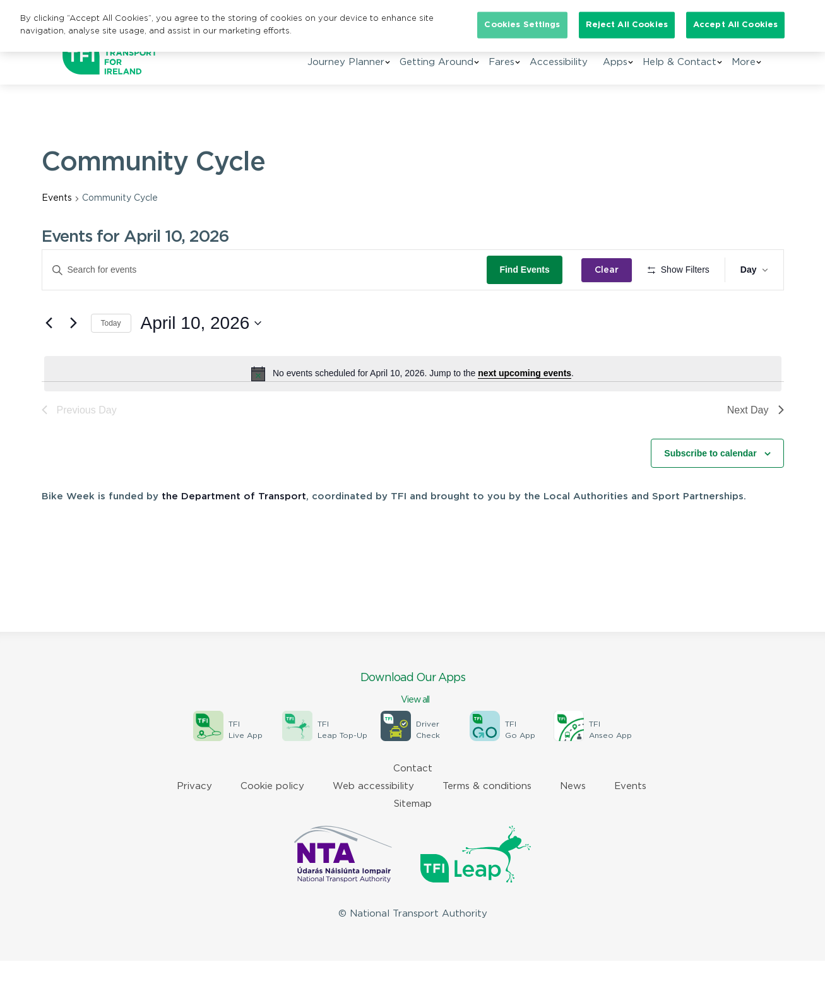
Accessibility (559, 62)
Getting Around (436, 62)
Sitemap (413, 841)
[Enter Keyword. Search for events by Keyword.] (266, 270)
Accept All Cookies (735, 24)
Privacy (194, 823)
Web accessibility (373, 823)
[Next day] (73, 359)
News (573, 823)
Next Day (755, 446)
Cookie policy (272, 823)
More (744, 62)
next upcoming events (524, 410)
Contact (412, 806)
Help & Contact (679, 62)
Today (111, 359)
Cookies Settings (522, 24)
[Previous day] (49, 359)
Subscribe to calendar (710, 490)
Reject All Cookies (627, 24)
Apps (615, 62)
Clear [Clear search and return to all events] (610, 270)
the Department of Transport (234, 534)
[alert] (412, 410)
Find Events (529, 269)
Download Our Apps (412, 726)
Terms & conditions (486, 823)
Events (57, 198)
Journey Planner (345, 62)
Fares (501, 62)
